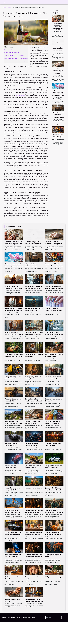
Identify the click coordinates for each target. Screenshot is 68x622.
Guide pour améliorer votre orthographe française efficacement (34, 334)
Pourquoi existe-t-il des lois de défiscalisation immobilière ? (54, 356)
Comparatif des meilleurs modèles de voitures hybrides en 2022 (53, 468)
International (11, 617)
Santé (18, 617)
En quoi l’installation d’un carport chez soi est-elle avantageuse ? (13, 534)
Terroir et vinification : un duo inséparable (14, 55)
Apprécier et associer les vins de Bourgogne (15, 61)
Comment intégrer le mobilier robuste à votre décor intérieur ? (33, 244)
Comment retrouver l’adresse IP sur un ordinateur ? (31, 445)
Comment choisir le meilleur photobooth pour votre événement (13, 334)
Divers (9, 7)
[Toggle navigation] (4, 2)
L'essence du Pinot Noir (10, 49)
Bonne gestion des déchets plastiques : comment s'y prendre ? (33, 490)
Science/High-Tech (26, 617)
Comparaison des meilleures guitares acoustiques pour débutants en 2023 (14, 356)
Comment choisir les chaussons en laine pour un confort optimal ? (54, 244)
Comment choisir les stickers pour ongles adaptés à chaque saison (54, 310)
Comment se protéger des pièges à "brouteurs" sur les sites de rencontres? (33, 557)
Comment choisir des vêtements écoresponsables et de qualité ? (54, 512)
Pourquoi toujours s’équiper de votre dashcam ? (11, 445)
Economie (4, 617)
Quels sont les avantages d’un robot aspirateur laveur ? (13, 579)
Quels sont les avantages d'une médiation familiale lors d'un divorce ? (53, 288)
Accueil (4, 7)
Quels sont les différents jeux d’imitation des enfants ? (54, 490)
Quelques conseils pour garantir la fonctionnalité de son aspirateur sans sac (33, 601)
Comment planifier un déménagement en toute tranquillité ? (53, 534)
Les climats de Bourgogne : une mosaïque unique (16, 58)
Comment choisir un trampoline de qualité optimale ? (12, 512)
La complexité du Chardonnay (11, 52)
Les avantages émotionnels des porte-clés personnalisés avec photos (58, 26)
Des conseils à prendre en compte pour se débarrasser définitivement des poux (34, 579)
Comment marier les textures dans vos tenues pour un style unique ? (13, 288)
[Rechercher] (53, 617)
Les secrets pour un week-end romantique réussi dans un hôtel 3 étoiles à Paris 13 (14, 310)
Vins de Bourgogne (20, 95)
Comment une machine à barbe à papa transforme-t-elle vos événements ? (14, 266)
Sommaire (9, 47)
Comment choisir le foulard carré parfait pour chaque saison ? (57, 136)
